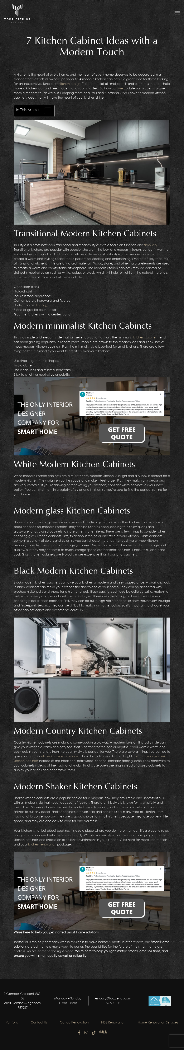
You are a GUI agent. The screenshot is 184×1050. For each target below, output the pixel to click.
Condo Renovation (74, 1022)
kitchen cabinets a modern (61, 756)
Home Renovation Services (158, 1022)
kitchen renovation (42, 844)
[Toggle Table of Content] (45, 110)
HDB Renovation (113, 1022)
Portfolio (12, 1022)
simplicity (150, 245)
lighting (41, 305)
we (120, 88)
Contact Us (39, 1022)
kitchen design (70, 84)
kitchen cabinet (145, 337)
